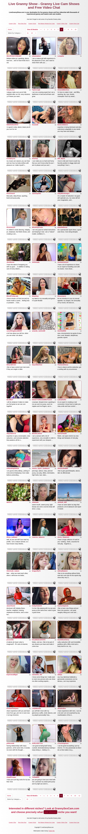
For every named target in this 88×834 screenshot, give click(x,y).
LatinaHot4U (62, 399)
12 (32, 33)
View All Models (32, 29)
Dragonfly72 (36, 571)
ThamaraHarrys (63, 365)
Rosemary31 (11, 227)
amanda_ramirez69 (38, 331)
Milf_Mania (61, 158)
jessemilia (10, 640)
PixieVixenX (11, 193)
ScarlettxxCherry (63, 640)
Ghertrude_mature (13, 571)
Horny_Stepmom (63, 537)
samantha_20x (37, 674)
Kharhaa (35, 158)
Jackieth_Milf (62, 502)
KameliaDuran (62, 227)
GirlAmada (35, 262)
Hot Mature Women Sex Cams (46, 23)
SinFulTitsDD (62, 433)
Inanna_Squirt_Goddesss (41, 468)
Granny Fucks (32, 23)
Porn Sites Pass (22, 23)
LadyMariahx (36, 708)
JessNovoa (10, 262)
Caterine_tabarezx (38, 537)
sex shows (50, 812)
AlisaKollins (62, 708)
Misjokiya (35, 296)
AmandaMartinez (63, 90)
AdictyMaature (63, 571)
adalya (60, 674)
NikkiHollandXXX (12, 125)
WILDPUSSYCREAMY (14, 56)
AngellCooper (11, 777)
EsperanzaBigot (12, 674)
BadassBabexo (63, 125)
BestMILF (10, 399)
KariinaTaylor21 (63, 606)
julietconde (10, 743)
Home (10, 29)
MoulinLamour (37, 433)
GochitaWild (62, 331)
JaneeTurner (11, 606)
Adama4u (35, 502)
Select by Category (14, 33)
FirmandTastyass (12, 708)
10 (75, 29)
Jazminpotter (36, 193)
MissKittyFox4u (37, 227)
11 (28, 33)
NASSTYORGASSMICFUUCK (42, 399)
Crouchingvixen (63, 743)
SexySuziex (11, 90)
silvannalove (36, 56)
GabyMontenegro (63, 193)
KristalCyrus (11, 158)
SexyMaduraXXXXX (38, 640)
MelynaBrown (11, 365)
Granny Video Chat (62, 23)
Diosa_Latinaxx (12, 537)
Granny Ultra (12, 23)
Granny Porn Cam (74, 23)
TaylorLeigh (36, 90)
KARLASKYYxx (37, 743)
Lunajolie (61, 56)
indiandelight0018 (13, 468)
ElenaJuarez (62, 296)
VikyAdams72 (11, 433)
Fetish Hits (52, 831)
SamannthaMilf (63, 468)
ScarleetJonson (63, 262)
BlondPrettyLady (12, 296)
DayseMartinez (37, 365)
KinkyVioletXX (37, 606)
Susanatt (35, 125)
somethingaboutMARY (14, 331)
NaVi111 (9, 502)
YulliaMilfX (35, 777)
